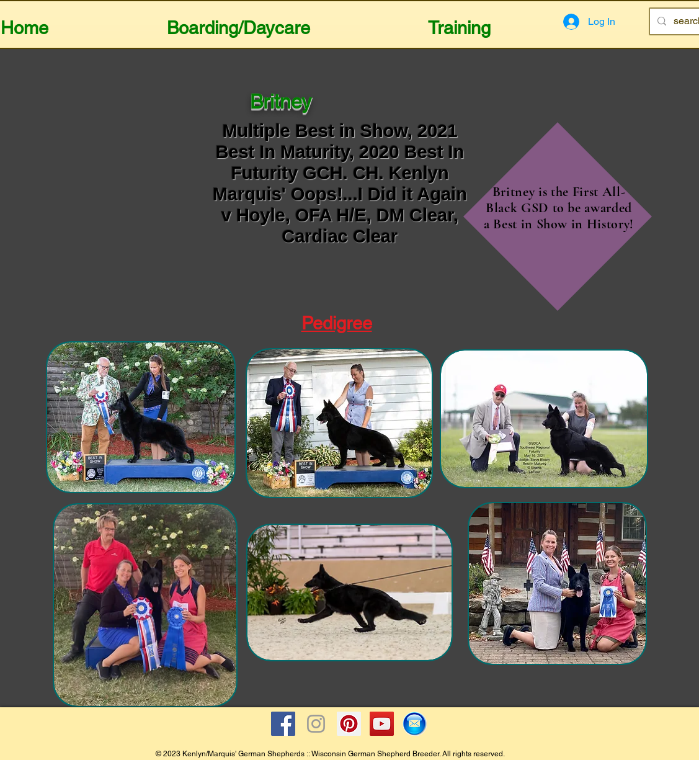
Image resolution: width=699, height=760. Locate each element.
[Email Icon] (415, 724)
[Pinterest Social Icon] (349, 724)
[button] (238, 22)
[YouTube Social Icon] (382, 724)
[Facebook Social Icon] (283, 724)
